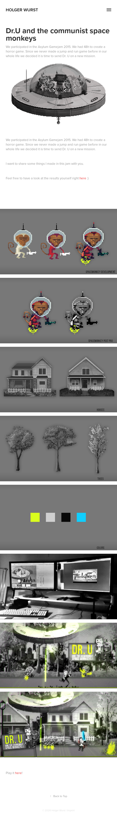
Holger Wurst (22, 10)
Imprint (71, 810)
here (83, 178)
